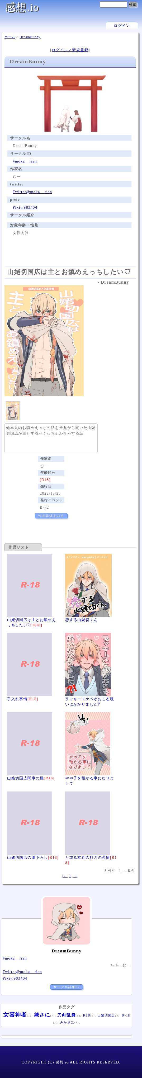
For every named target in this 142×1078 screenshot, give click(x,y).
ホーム (9, 37)
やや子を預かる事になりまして (89, 778)
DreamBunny (30, 37)
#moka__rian (25, 161)
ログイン (122, 26)
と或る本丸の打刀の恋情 (91, 857)
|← (65, 876)
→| (75, 876)
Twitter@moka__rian (32, 192)
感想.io (22, 7)
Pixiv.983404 (25, 207)
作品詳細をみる (51, 516)
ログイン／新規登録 (70, 50)
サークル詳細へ (66, 987)
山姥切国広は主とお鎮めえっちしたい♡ (31, 619)
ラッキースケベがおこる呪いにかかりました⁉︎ (89, 698)
